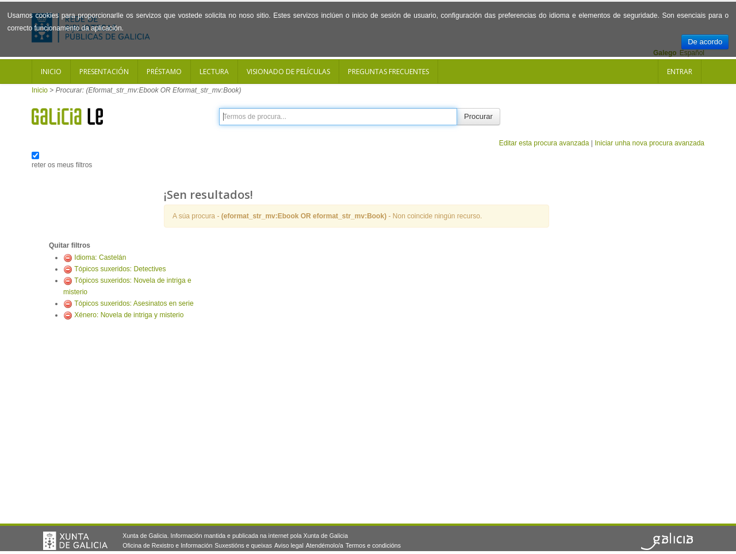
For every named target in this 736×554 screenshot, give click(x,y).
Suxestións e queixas (243, 545)
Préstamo (164, 71)
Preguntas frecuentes (388, 71)
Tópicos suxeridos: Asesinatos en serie (133, 303)
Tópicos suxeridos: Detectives (120, 269)
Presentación (104, 71)
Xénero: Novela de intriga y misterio (128, 315)
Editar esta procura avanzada (544, 143)
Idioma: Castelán (100, 257)
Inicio (51, 71)
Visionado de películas (288, 71)
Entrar (679, 71)
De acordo (705, 41)
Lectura (214, 71)
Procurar (478, 116)
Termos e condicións (373, 545)
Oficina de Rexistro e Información (167, 545)
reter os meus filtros (62, 165)
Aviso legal (289, 545)
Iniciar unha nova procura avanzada (649, 143)
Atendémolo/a (324, 545)
